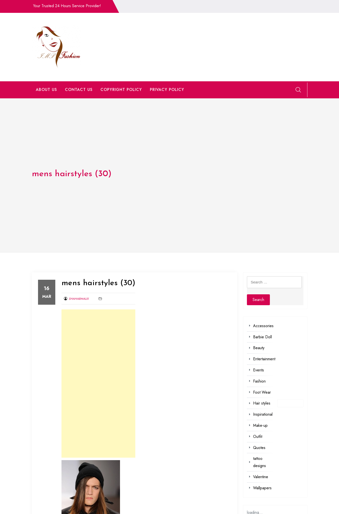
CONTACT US (79, 89)
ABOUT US (46, 89)
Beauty (258, 348)
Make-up (260, 425)
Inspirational (263, 414)
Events (258, 370)
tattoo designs (259, 462)
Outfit (257, 436)
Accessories (263, 326)
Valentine (260, 477)
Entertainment (264, 359)
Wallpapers (262, 488)
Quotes (259, 447)
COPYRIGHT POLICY (121, 89)
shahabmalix (79, 299)
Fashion (259, 381)
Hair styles (261, 403)
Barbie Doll (262, 337)
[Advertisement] (98, 383)
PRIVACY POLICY (167, 89)
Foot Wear (262, 392)
